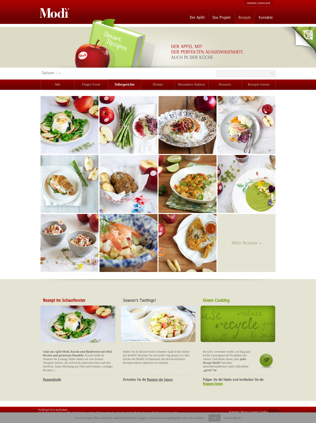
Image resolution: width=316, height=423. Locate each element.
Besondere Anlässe (191, 84)
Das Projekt (222, 17)
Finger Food (91, 84)
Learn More (232, 418)
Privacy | (246, 411)
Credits (263, 411)
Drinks (158, 84)
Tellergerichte (124, 84)
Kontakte (266, 17)
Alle (57, 84)
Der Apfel (197, 17)
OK (214, 418)
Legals (254, 411)
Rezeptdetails (52, 380)
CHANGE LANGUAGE (258, 3)
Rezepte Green (258, 84)
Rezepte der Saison (160, 380)
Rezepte (244, 17)
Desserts (225, 84)
